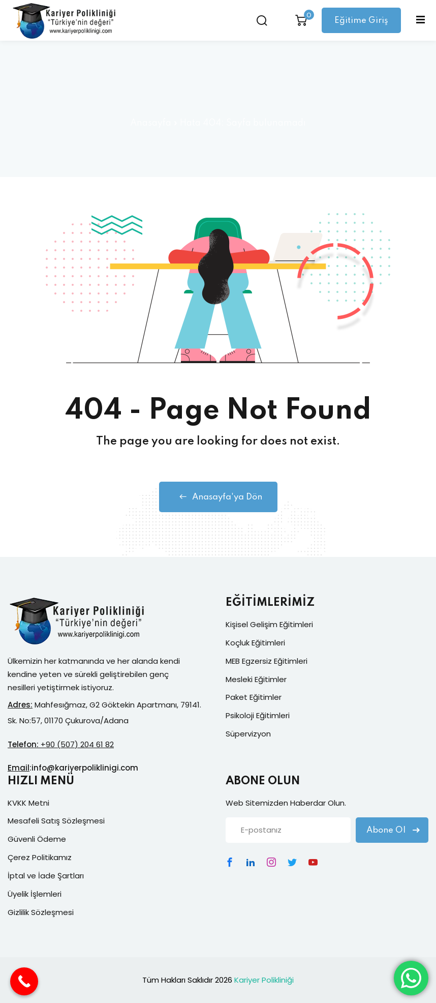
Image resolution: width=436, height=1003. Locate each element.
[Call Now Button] (24, 981)
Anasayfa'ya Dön (218, 496)
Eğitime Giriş (361, 20)
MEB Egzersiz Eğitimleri (266, 661)
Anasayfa (150, 123)
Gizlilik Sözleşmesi (41, 912)
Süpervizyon (248, 733)
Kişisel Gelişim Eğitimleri (269, 624)
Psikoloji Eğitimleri (258, 715)
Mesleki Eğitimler (256, 679)
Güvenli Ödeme (37, 839)
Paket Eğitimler (254, 697)
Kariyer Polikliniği (264, 980)
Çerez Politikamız (40, 857)
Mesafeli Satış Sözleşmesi (56, 820)
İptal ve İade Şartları (46, 875)
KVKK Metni (28, 803)
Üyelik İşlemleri (34, 894)
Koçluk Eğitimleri (255, 642)
